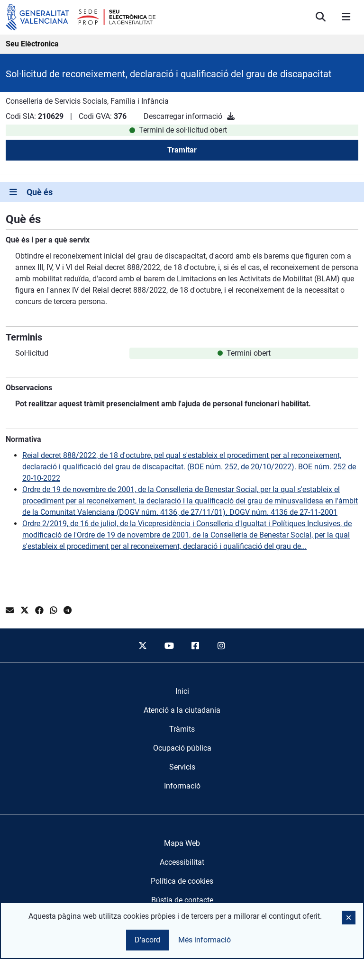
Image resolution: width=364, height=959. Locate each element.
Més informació (204, 939)
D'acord (147, 939)
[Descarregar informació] (231, 116)
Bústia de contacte (182, 900)
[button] (348, 917)
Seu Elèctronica (32, 43)
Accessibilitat (182, 862)
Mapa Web (182, 843)
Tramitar (182, 149)
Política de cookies (182, 881)
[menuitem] (182, 691)
